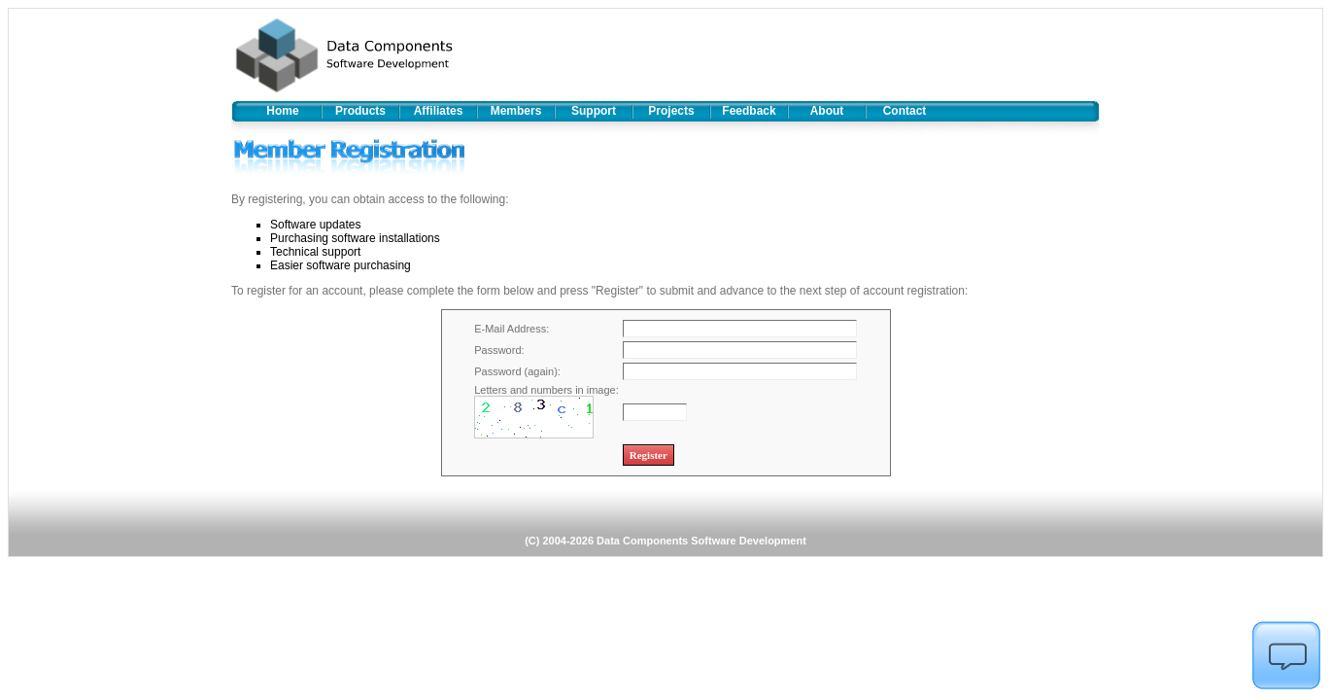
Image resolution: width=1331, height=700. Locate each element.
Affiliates (438, 111)
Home (282, 111)
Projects (671, 111)
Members (516, 111)
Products (360, 111)
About (827, 111)
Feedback (748, 111)
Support (593, 111)
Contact (905, 111)
